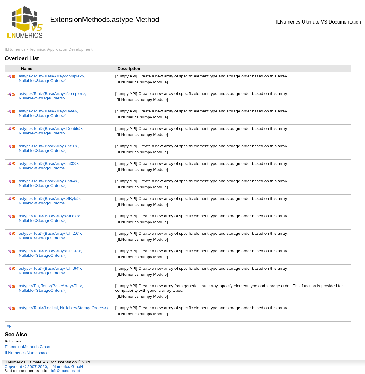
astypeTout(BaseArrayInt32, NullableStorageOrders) (49, 165)
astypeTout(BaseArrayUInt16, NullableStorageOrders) (50, 235)
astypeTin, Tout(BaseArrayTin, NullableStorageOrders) (51, 288)
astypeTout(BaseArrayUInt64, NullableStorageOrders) (50, 270)
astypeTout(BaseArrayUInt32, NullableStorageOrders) (50, 253)
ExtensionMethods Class (27, 346)
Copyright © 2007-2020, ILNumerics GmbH (44, 366)
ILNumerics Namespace (27, 352)
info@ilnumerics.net (65, 370)
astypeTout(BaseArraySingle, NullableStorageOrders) (50, 218)
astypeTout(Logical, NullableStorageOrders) (63, 308)
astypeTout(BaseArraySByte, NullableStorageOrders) (50, 200)
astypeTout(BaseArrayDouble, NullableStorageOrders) (51, 130)
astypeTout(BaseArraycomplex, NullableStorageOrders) (52, 78)
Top (8, 325)
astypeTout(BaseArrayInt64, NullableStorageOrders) (49, 183)
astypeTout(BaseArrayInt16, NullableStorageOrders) (49, 148)
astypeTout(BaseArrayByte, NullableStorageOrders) (48, 113)
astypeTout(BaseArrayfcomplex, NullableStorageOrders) (52, 95)
